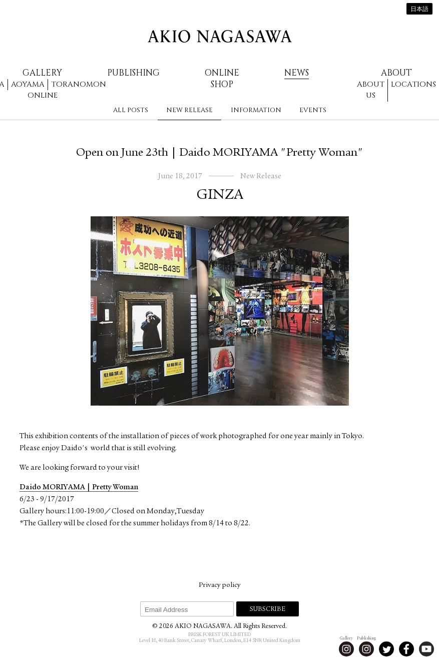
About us (370, 90)
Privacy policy (219, 585)
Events (312, 110)
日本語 (419, 10)
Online (43, 95)
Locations (413, 84)
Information (256, 110)
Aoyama (28, 84)
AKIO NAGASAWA (220, 36)
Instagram (346, 648)
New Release (189, 110)
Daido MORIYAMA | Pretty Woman (79, 487)
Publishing (133, 73)
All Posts (130, 110)
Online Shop (222, 78)
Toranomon (78, 84)
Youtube (426, 648)
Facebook (406, 648)
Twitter (386, 648)
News (296, 73)
